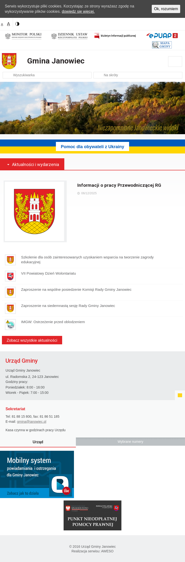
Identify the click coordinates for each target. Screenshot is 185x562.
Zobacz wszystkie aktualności (32, 340)
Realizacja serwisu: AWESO (93, 551)
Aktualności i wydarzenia (35, 164)
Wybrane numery (130, 442)
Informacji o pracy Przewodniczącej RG (119, 185)
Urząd (38, 442)
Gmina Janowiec (56, 60)
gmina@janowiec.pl (31, 421)
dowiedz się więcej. (78, 11)
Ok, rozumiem (166, 9)
